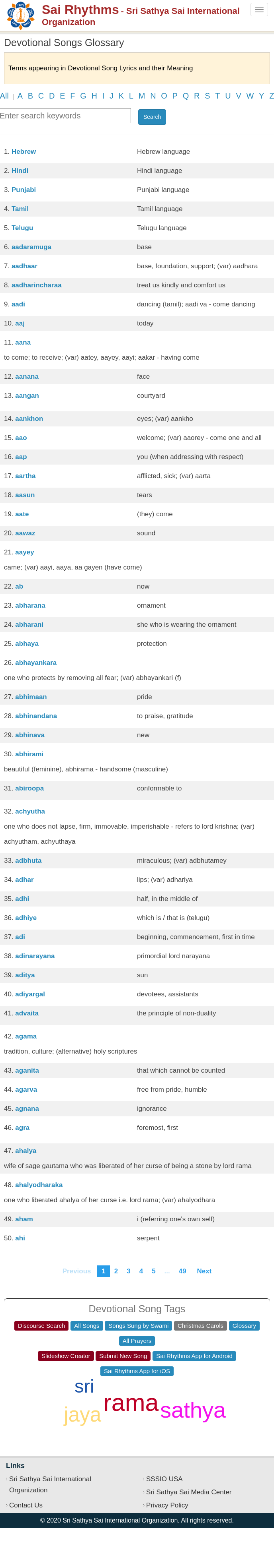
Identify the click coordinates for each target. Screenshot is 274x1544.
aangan (27, 395)
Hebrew (24, 151)
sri (84, 1386)
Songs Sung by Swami (138, 1325)
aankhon (29, 418)
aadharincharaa (37, 285)
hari (178, 1386)
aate (22, 514)
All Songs (86, 1325)
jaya (82, 1414)
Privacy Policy (167, 1505)
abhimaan (31, 697)
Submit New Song (123, 1355)
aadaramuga (31, 247)
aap (21, 457)
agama (26, 1036)
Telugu (22, 228)
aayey (24, 552)
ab (19, 586)
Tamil (20, 209)
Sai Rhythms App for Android (194, 1355)
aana (23, 342)
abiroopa (29, 788)
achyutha (30, 811)
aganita (27, 1070)
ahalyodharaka (39, 1185)
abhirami (29, 754)
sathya (193, 1409)
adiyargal (30, 994)
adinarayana (35, 956)
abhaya (27, 643)
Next (204, 1271)
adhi (22, 899)
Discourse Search (41, 1325)
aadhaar (24, 266)
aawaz (25, 533)
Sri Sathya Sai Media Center (189, 1492)
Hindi (20, 170)
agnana (27, 1108)
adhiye (26, 918)
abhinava (30, 735)
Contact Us (26, 1505)
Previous (77, 1271)
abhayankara (36, 662)
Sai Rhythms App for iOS (137, 1371)
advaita (27, 1013)
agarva (26, 1089)
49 (182, 1271)
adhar (24, 879)
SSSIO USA (164, 1479)
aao (21, 438)
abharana (30, 605)
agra (22, 1127)
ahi (20, 1238)
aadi (18, 304)
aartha (25, 476)
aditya (25, 975)
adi (20, 937)
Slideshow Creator (65, 1355)
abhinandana (36, 716)
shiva (38, 1402)
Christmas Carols (200, 1325)
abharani (29, 624)
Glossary (244, 1325)
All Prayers (137, 1340)
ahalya (25, 1151)
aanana (27, 376)
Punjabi (24, 190)
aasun (25, 495)
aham (24, 1219)
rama (131, 1402)
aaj (20, 323)
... (167, 1271)
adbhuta (28, 860)
